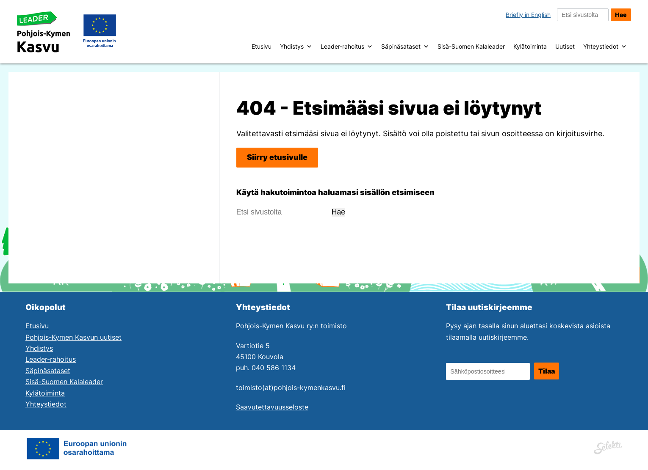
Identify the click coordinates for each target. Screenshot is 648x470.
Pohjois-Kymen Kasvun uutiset (73, 337)
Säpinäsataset (405, 46)
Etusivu (261, 46)
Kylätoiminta (530, 46)
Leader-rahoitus (347, 46)
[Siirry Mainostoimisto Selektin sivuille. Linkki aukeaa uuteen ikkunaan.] (608, 446)
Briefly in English (528, 14)
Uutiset (565, 46)
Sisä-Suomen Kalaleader (471, 46)
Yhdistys (296, 46)
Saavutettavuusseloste (272, 407)
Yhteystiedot (605, 46)
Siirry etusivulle (277, 157)
